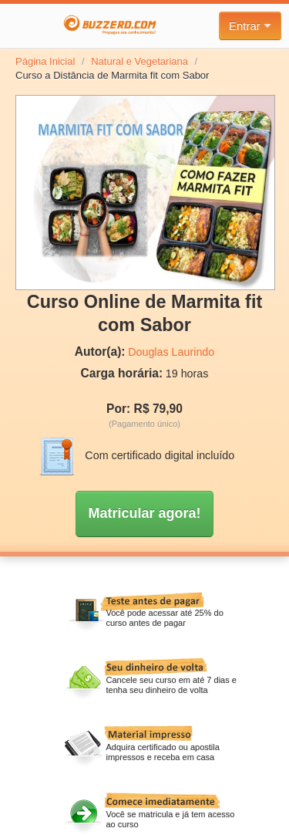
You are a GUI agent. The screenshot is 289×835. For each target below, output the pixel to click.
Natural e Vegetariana (139, 61)
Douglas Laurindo (171, 352)
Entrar (250, 25)
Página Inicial (45, 61)
